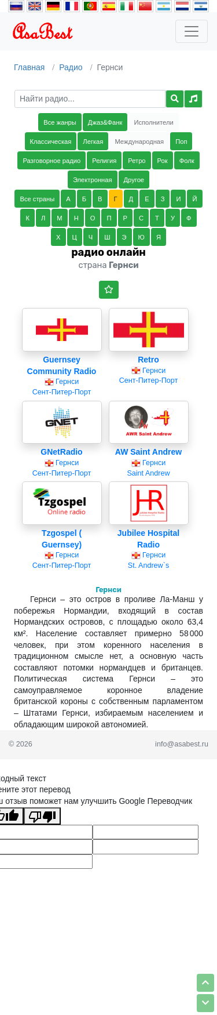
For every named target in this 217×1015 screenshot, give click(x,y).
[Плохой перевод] (42, 816)
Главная (29, 67)
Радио (70, 67)
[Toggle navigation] (191, 31)
